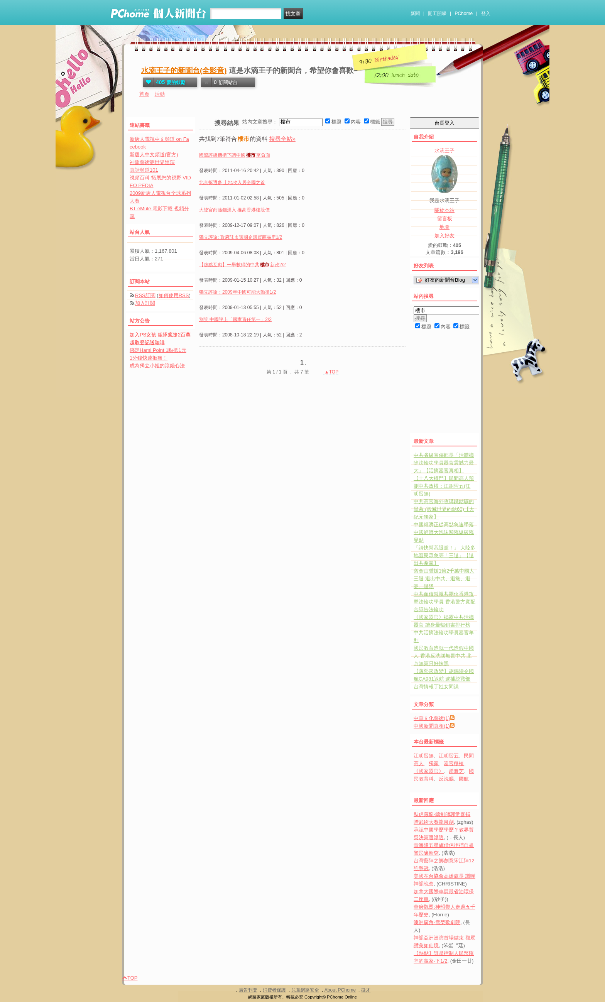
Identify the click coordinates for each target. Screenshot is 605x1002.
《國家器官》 (429, 771)
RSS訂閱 (145, 295)
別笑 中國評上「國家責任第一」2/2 (235, 319)
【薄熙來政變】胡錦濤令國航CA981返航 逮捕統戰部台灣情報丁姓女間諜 (444, 678)
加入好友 (444, 235)
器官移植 (454, 763)
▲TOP (331, 372)
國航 (464, 779)
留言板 (444, 218)
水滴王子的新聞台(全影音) (184, 70)
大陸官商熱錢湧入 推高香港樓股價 (234, 210)
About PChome (340, 990)
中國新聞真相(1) (432, 726)
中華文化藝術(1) (432, 718)
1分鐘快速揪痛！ (148, 358)
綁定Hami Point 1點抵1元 (158, 350)
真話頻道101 (144, 170)
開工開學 (437, 13)
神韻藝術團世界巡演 (152, 162)
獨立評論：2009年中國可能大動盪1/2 (237, 292)
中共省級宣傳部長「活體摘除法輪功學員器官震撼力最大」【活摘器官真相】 (444, 462)
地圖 (444, 227)
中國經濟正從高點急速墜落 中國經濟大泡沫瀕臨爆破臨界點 (444, 532)
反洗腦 (446, 779)
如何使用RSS (174, 295)
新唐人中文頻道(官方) (154, 154)
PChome (464, 13)
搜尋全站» (282, 138)
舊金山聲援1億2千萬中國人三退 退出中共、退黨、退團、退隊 (444, 578)
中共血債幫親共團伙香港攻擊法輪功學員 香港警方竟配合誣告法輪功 (444, 601)
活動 (160, 94)
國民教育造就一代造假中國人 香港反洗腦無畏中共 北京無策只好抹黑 (444, 655)
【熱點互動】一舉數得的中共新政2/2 (242, 264)
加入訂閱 (145, 303)
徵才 (365, 990)
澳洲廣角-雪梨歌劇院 (437, 922)
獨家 (434, 763)
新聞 (415, 13)
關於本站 (444, 210)
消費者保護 (274, 990)
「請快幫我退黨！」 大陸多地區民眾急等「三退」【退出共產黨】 (444, 555)
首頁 (144, 94)
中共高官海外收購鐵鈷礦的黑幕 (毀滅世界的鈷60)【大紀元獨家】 (444, 509)
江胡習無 (424, 756)
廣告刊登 (248, 990)
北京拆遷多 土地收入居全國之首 (232, 182)
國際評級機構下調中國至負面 (234, 155)
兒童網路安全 (305, 990)
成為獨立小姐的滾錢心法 (157, 365)
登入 (485, 13)
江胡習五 (449, 756)
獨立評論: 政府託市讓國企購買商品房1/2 (240, 237)
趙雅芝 (456, 771)
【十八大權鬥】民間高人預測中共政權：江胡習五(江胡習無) (444, 486)
